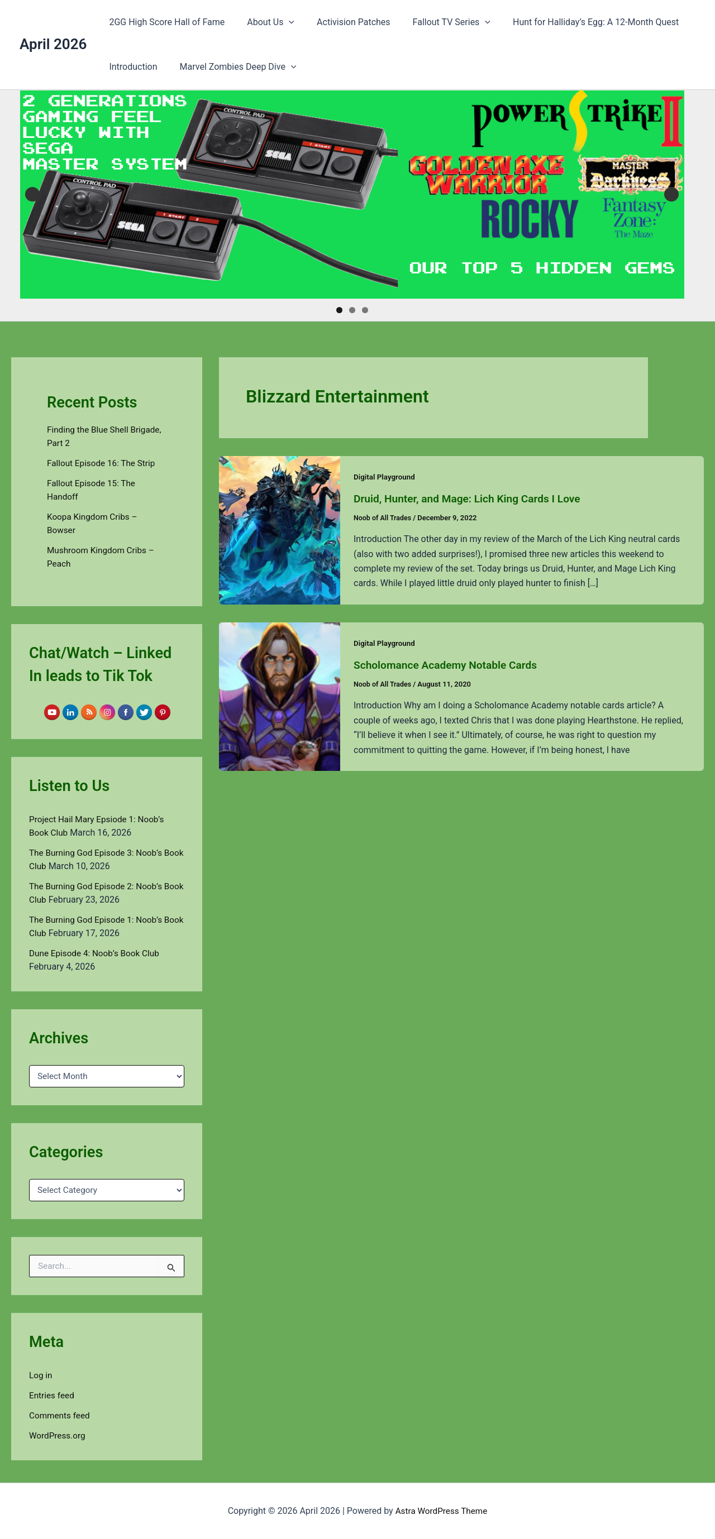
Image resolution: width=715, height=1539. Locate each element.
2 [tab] (352, 310)
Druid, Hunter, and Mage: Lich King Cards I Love (472, 498)
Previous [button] (32, 194)
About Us (264, 22)
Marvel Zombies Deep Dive (231, 67)
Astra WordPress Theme (441, 1511)
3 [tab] (365, 310)
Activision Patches (342, 22)
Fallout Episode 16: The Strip (103, 463)
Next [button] (671, 194)
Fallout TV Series (436, 22)
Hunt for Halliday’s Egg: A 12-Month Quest (576, 22)
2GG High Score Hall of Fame (164, 22)
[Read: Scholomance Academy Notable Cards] (279, 695)
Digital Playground (386, 476)
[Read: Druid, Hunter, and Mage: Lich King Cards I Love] (279, 529)
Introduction (131, 66)
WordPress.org (58, 1435)
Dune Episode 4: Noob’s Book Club (97, 953)
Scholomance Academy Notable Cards (449, 664)
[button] (282, 22)
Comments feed (61, 1415)
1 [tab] (339, 310)
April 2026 (53, 44)
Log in (41, 1375)
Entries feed (53, 1395)
